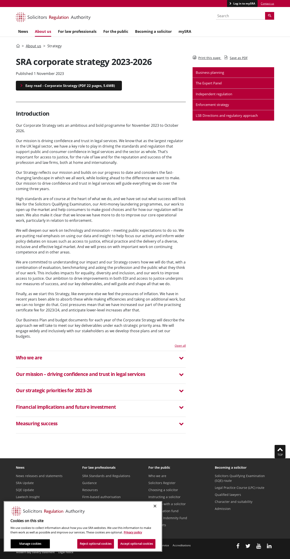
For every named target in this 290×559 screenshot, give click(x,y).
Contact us (267, 3)
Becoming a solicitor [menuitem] (153, 31)
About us (33, 45)
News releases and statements (39, 476)
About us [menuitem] (43, 31)
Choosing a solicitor (163, 490)
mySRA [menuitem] (185, 31)
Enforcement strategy (212, 104)
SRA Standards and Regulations (106, 476)
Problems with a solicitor (167, 504)
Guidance (89, 483)
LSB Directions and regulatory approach (227, 115)
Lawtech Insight (28, 497)
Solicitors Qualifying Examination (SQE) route (240, 478)
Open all (180, 346)
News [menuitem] (23, 31)
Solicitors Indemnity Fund (167, 518)
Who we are (157, 476)
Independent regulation (214, 94)
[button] (101, 358)
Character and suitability (233, 501)
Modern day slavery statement (35, 552)
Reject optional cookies (95, 544)
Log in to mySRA (244, 3)
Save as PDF (236, 58)
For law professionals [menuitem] (77, 31)
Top (280, 451)
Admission (223, 508)
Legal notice (65, 552)
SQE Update (25, 490)
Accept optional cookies (136, 544)
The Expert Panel (209, 83)
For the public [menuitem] (115, 31)
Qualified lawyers (228, 494)
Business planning (210, 72)
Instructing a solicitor (164, 497)
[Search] (269, 16)
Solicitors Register (162, 483)
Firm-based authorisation (101, 497)
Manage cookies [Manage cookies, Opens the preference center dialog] (30, 544)
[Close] (155, 506)
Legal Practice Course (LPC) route (239, 487)
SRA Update (25, 483)
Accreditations (182, 545)
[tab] (101, 359)
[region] (83, 526)
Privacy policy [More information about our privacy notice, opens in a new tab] (133, 532)
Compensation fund (163, 511)
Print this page (207, 58)
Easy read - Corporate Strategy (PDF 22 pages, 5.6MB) (70, 85)
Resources (90, 490)
